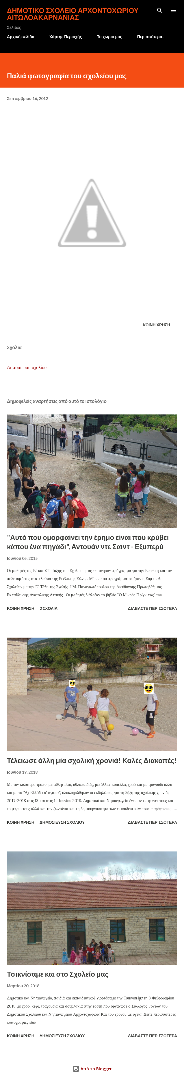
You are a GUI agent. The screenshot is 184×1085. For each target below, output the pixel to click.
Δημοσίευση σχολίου (27, 367)
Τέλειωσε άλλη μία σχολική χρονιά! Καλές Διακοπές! (92, 760)
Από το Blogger (92, 1068)
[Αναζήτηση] (159, 10)
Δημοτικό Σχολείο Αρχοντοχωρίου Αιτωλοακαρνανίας (72, 13)
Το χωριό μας (109, 36)
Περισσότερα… (151, 36)
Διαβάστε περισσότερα (152, 608)
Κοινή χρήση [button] (156, 324)
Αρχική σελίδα (20, 36)
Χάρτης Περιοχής (65, 36)
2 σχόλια (49, 608)
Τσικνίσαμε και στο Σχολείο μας (58, 974)
